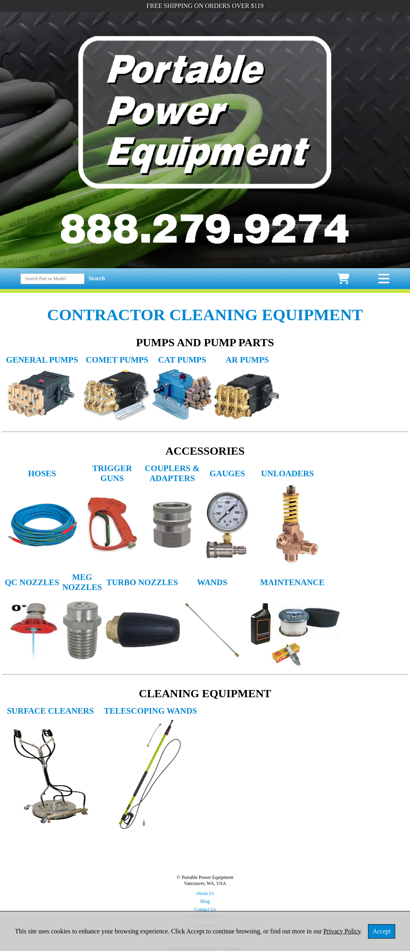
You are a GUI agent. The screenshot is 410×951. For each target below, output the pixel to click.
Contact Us (205, 909)
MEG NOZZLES (82, 582)
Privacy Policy (342, 931)
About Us (205, 893)
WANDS (212, 582)
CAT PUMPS (182, 360)
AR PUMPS (247, 360)
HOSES (42, 473)
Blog (204, 901)
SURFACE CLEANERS (50, 711)
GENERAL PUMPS (42, 360)
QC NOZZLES (32, 582)
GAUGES (227, 473)
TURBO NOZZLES (142, 582)
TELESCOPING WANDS (150, 711)
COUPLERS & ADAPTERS (172, 473)
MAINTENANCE (292, 582)
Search (96, 278)
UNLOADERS (287, 473)
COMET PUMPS (117, 360)
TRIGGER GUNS (112, 473)
